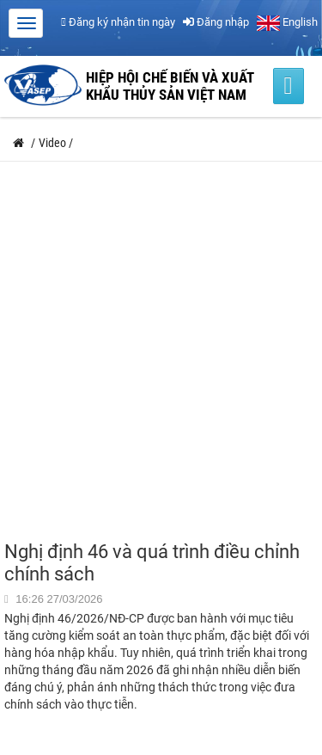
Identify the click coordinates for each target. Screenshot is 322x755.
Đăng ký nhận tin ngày (118, 21)
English (287, 21)
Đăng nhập (216, 21)
